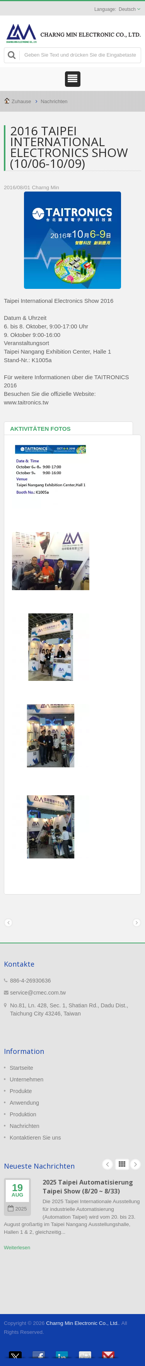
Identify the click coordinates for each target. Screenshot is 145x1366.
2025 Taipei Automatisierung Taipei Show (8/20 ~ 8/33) (88, 1186)
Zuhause (21, 101)
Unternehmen (26, 1079)
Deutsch (127, 9)
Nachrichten (54, 101)
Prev (107, 1164)
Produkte (21, 1091)
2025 (17, 1209)
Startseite (21, 1068)
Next (135, 1164)
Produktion (23, 1114)
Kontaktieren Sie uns (35, 1138)
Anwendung (24, 1103)
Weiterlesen (17, 1247)
